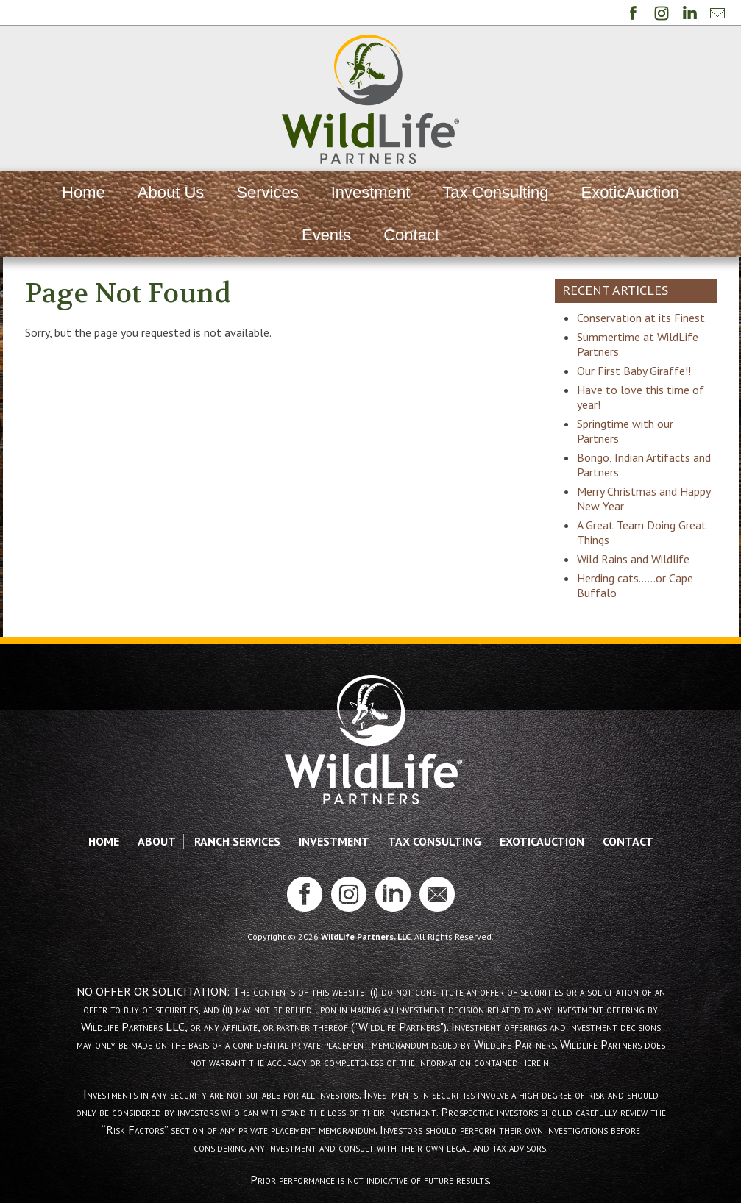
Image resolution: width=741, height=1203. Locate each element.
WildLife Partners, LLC (366, 936)
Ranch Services (237, 841)
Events (326, 235)
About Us (171, 192)
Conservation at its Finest (641, 317)
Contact (411, 235)
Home (83, 192)
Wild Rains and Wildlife (633, 558)
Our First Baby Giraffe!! (634, 370)
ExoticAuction (630, 192)
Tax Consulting (495, 192)
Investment (371, 192)
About (157, 841)
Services (267, 192)
